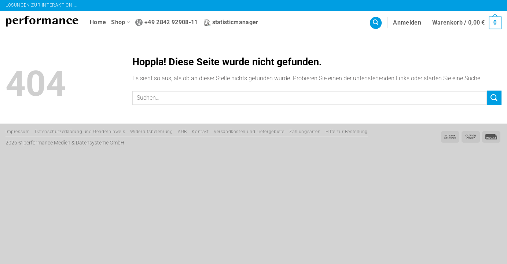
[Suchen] (376, 23)
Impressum (17, 131)
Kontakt (200, 131)
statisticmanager (230, 22)
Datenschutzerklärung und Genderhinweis (80, 131)
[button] (407, 23)
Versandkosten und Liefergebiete (249, 131)
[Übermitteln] (494, 98)
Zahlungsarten (304, 131)
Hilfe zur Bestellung (347, 131)
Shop (120, 22)
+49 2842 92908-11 (166, 22)
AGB (182, 131)
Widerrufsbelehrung (151, 131)
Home (98, 22)
